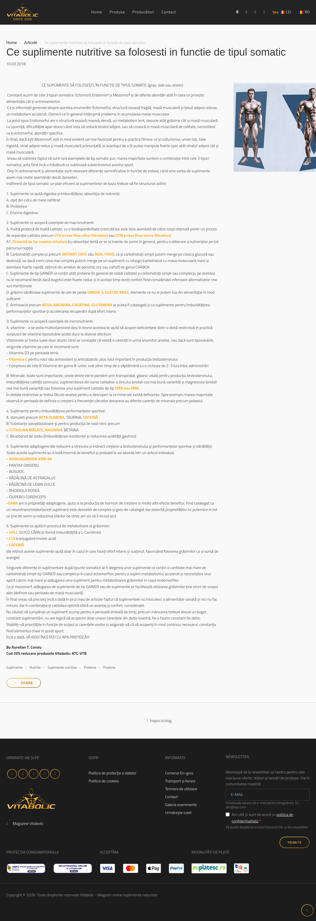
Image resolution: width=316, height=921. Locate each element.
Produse (117, 12)
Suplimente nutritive (62, 667)
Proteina (90, 667)
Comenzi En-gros (179, 773)
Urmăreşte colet (178, 812)
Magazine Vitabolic (28, 823)
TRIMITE (294, 842)
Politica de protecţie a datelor (113, 773)
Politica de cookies (104, 781)
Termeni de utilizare (181, 789)
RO (307, 12)
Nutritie (35, 667)
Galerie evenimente (181, 805)
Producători (143, 12)
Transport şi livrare (180, 781)
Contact (169, 12)
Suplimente (14, 667)
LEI (288, 12)
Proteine (109, 667)
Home (96, 12)
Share (23, 683)
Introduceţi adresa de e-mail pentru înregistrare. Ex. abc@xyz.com (262, 805)
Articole (30, 43)
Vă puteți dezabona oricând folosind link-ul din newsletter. (267, 827)
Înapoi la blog (159, 721)
